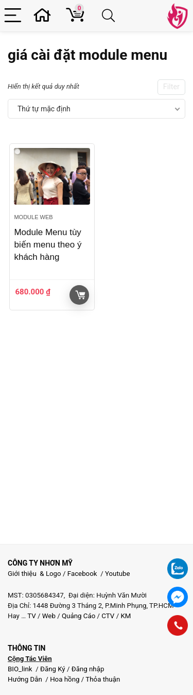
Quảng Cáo (78, 616)
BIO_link (21, 669)
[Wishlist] (45, 16)
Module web (33, 217)
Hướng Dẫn (26, 679)
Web (49, 616)
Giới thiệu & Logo (34, 573)
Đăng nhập (88, 669)
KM (125, 616)
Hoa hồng (64, 679)
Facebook (82, 573)
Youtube (117, 573)
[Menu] (14, 15)
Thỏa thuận (102, 679)
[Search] (110, 15)
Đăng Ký (53, 669)
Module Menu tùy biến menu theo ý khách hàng (47, 244)
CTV (107, 616)
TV (31, 616)
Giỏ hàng (80, 295)
